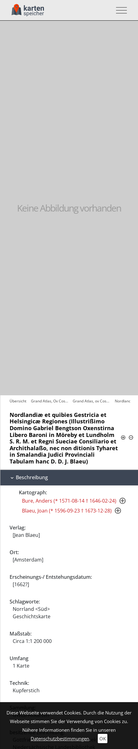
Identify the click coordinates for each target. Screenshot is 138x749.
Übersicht (18, 401)
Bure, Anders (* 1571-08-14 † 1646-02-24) (69, 500)
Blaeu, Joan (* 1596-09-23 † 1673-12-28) (67, 510)
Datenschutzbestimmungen (60, 738)
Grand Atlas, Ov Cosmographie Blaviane (50, 401)
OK (102, 738)
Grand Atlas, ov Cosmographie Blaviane (92, 401)
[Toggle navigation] (119, 10)
